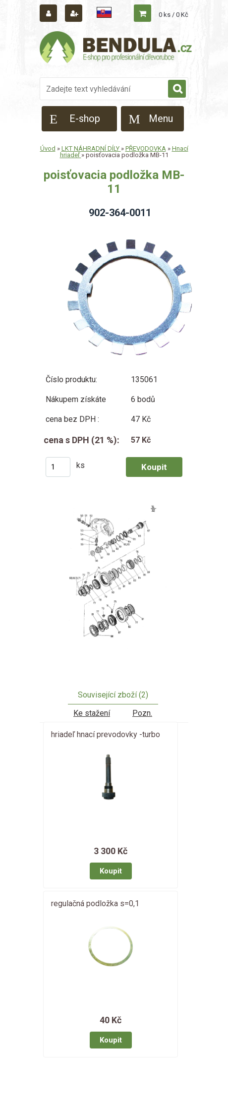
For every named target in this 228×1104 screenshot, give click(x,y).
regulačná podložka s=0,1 (95, 903)
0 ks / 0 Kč (173, 14)
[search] (177, 89)
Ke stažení (91, 713)
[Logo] (116, 48)
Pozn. (142, 713)
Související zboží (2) (113, 694)
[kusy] (58, 467)
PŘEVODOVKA (145, 148)
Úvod (48, 148)
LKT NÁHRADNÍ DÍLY (91, 148)
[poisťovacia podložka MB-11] (114, 580)
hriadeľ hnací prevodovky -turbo (105, 734)
